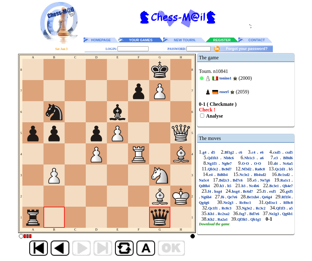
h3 (222, 186)
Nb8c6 (229, 158)
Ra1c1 (285, 180)
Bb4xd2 (260, 175)
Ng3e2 (247, 208)
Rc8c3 (226, 208)
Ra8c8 (260, 169)
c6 (240, 152)
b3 (243, 186)
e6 (261, 152)
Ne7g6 (265, 180)
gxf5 (289, 191)
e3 (277, 158)
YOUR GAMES (140, 40)
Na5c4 (204, 180)
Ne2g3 (229, 202)
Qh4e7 (287, 186)
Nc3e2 (245, 175)
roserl (224, 92)
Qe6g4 (267, 197)
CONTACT (256, 40)
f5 (265, 191)
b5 (290, 169)
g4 (205, 152)
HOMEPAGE (101, 40)
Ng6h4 (206, 197)
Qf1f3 (281, 208)
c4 (254, 152)
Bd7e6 (254, 214)
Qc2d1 (281, 169)
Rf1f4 (286, 197)
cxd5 (277, 152)
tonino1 (225, 78)
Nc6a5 (287, 163)
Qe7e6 (232, 197)
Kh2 (211, 219)
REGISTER (222, 40)
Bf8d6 (287, 158)
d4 (277, 163)
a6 (262, 158)
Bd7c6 (238, 180)
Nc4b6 (254, 186)
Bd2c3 (224, 180)
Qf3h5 (242, 219)
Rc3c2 (261, 208)
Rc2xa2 (223, 214)
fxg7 (243, 214)
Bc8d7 (226, 169)
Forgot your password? (247, 49)
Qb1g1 (256, 219)
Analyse (214, 116)
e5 (255, 180)
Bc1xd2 (284, 175)
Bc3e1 (274, 186)
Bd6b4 (222, 175)
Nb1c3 (250, 158)
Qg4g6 (205, 202)
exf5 (272, 191)
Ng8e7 (226, 163)
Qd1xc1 (272, 202)
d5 (213, 152)
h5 (229, 186)
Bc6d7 (248, 191)
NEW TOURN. (185, 40)
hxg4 (218, 191)
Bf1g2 (230, 152)
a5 (290, 208)
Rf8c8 (287, 202)
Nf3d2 (247, 169)
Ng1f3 (212, 163)
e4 (211, 175)
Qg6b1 (287, 214)
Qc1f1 (213, 208)
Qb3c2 (213, 169)
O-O (246, 163)
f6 (223, 197)
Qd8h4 (205, 186)
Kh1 (211, 214)
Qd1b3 (213, 158)
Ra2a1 (223, 219)
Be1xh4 (253, 197)
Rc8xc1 (245, 202)
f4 (210, 191)
